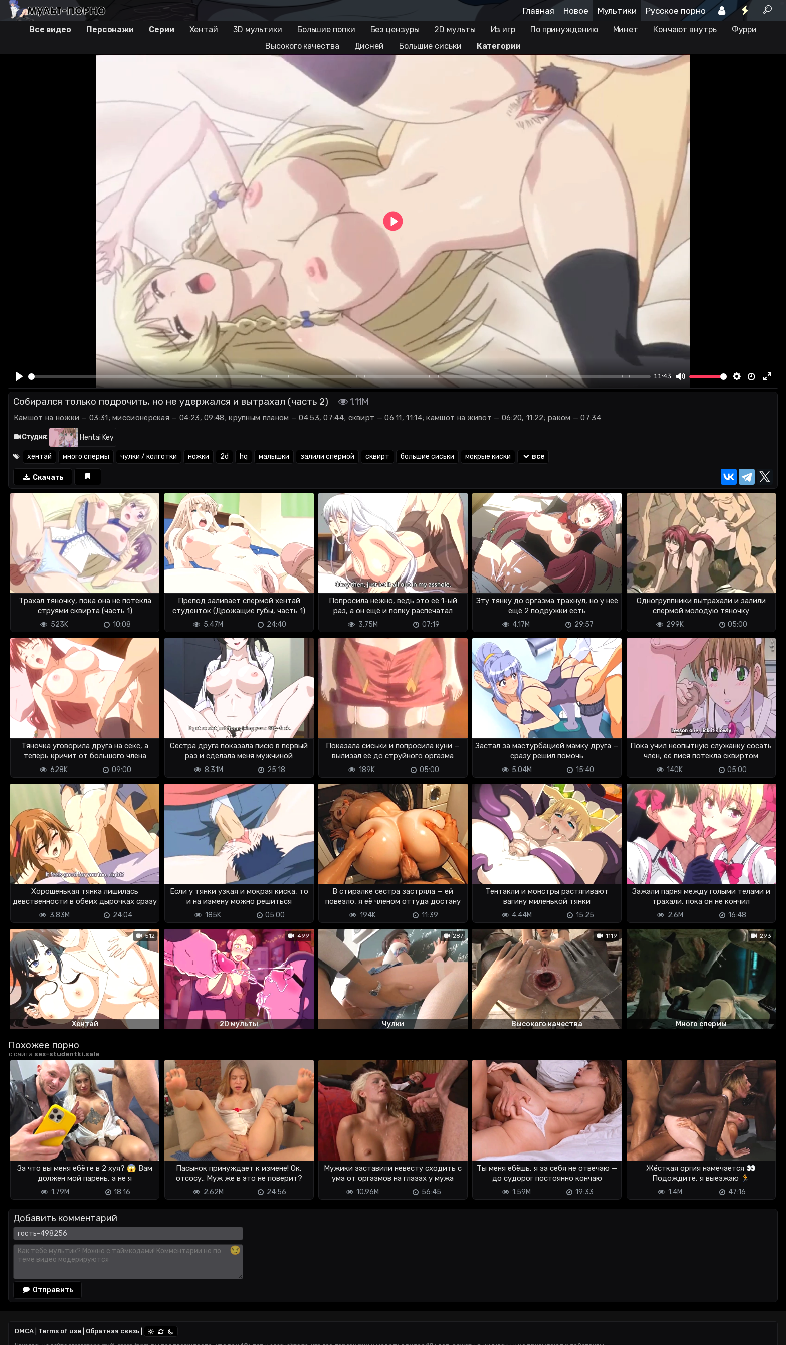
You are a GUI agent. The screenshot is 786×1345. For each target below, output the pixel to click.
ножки (198, 456)
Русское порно (676, 11)
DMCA (24, 1331)
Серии (161, 29)
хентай (39, 456)
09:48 (214, 417)
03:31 (98, 417)
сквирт (377, 456)
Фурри (744, 29)
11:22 (535, 417)
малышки (274, 456)
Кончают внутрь (685, 29)
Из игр (503, 29)
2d (224, 456)
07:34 (590, 417)
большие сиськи (427, 456)
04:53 (309, 417)
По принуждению (564, 29)
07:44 (333, 417)
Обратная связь (112, 1331)
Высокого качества (302, 46)
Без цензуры (395, 29)
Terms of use (59, 1331)
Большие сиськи (430, 46)
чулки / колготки (148, 456)
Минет (626, 29)
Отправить (48, 1289)
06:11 (393, 417)
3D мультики (257, 29)
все (533, 456)
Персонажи (110, 29)
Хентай (203, 29)
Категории (499, 46)
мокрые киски (488, 456)
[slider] (339, 376)
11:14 (414, 417)
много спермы (86, 456)
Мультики (617, 11)
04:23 (189, 417)
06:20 (512, 417)
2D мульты (454, 29)
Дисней (369, 46)
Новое (575, 11)
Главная (538, 11)
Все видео (50, 29)
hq (244, 456)
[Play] (19, 376)
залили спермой (327, 456)
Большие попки (326, 29)
